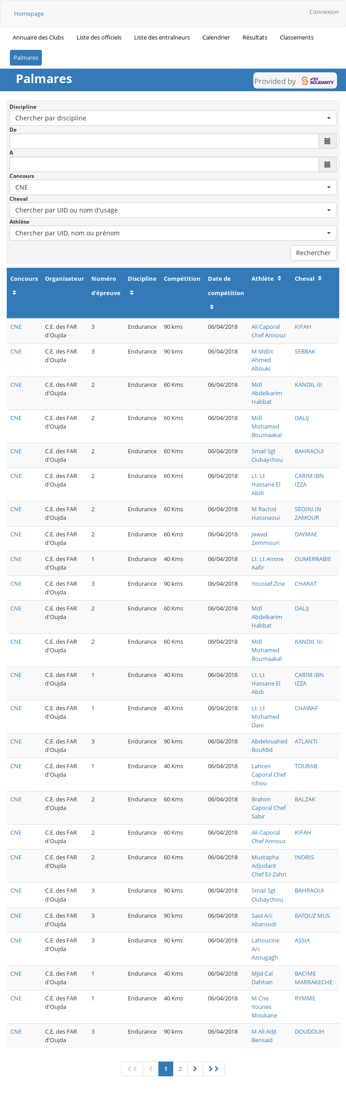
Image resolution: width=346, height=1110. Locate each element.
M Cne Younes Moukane (264, 1006)
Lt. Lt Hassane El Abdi (266, 484)
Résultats (255, 37)
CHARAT (306, 583)
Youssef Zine (268, 583)
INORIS (304, 857)
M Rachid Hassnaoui (266, 513)
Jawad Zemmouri (265, 538)
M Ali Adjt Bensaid (264, 1035)
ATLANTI (306, 741)
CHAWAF (306, 708)
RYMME (305, 998)
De (13, 129)
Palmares (25, 57)
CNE (16, 327)
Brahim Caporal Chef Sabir (269, 807)
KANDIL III (308, 384)
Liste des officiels (98, 37)
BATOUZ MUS (312, 915)
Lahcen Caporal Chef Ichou (269, 774)
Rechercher (313, 252)
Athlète (19, 222)
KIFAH (303, 327)
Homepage (29, 13)
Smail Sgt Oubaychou (267, 455)
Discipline (22, 107)
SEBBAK (305, 351)
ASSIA (302, 940)
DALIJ (302, 418)
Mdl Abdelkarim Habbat (267, 393)
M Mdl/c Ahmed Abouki (263, 359)
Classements (297, 37)
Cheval (18, 199)
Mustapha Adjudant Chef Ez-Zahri (269, 865)
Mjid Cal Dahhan (262, 977)
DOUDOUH (309, 1031)
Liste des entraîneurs (162, 37)
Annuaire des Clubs (38, 37)
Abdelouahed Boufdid (270, 745)
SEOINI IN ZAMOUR (308, 513)
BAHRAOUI (309, 451)
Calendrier (216, 37)
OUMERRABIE (313, 559)
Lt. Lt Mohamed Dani (265, 716)
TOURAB (306, 766)
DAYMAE (306, 534)
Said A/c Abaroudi (264, 919)
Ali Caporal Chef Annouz (269, 331)
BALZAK (305, 799)
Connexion (324, 12)
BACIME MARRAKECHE (314, 977)
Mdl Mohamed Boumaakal (267, 426)
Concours (21, 176)
